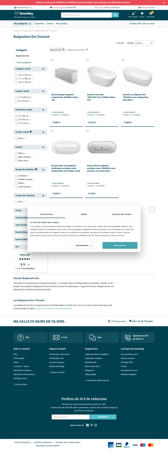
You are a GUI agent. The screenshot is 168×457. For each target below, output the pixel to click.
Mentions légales (128, 374)
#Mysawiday (91, 374)
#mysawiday (61, 23)
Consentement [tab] (46, 214)
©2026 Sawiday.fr (22, 442)
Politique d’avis (20, 378)
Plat (21, 201)
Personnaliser (83, 245)
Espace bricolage (57, 366)
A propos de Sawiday (132, 348)
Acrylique (23, 175)
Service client (149, 23)
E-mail (60, 337)
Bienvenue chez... (93, 366)
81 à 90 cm (24, 101)
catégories (23, 62)
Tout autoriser (120, 245)
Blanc (22, 138)
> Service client (20, 384)
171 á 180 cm (25, 78)
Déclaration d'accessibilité (47, 445)
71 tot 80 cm (25, 97)
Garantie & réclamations (24, 374)
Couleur (18, 147)
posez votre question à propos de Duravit (53, 308)
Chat (95, 337)
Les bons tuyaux (56, 362)
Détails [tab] (84, 214)
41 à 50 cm (24, 119)
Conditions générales (43, 442)
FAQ (23, 337)
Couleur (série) (23, 132)
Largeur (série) (22, 91)
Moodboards (90, 362)
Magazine (89, 370)
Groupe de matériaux (26, 169)
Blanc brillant (25, 157)
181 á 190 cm (25, 82)
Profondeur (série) (23, 109)
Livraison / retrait (21, 366)
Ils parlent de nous (129, 370)
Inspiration (39, 23)
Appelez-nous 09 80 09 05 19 (136, 337)
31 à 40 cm (24, 115)
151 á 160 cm (25, 75)
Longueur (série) (23, 68)
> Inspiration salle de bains (97, 380)
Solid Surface (25, 186)
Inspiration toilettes (93, 358)
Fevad (123, 366)
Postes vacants (128, 358)
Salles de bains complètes (97, 354)
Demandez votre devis (59, 354)
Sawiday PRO (136, 23)
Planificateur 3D (56, 358)
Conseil (49, 23)
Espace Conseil (57, 348)
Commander (19, 358)
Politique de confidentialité (68, 442)
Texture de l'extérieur (25, 195)
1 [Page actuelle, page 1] (152, 209)
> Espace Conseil (57, 372)
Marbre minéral (26, 179)
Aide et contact (21, 348)
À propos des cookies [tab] (122, 214)
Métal (22, 183)
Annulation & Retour (22, 370)
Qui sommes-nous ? (130, 354)
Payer (16, 362)
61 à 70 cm (24, 123)
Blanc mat (24, 160)
